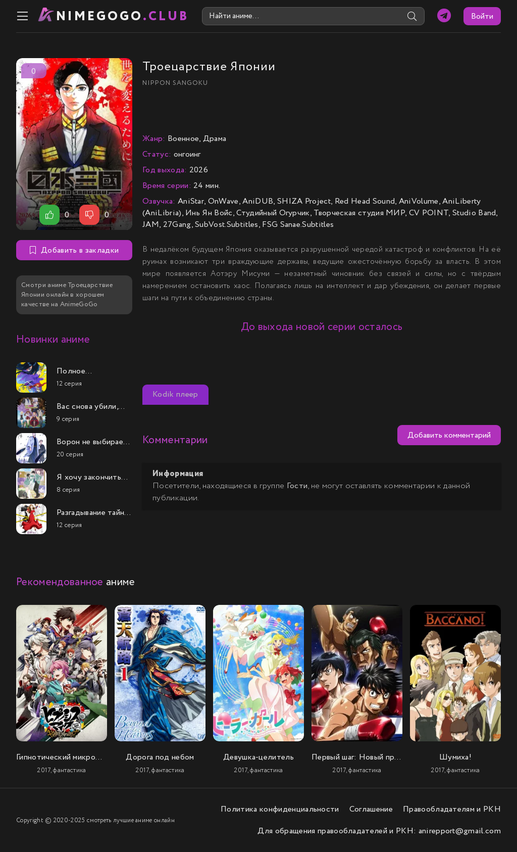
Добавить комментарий (449, 435)
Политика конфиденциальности (280, 809)
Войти (482, 16)
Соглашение (371, 809)
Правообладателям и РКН (452, 809)
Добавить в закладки (74, 250)
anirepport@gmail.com (460, 831)
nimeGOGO (122, 16)
